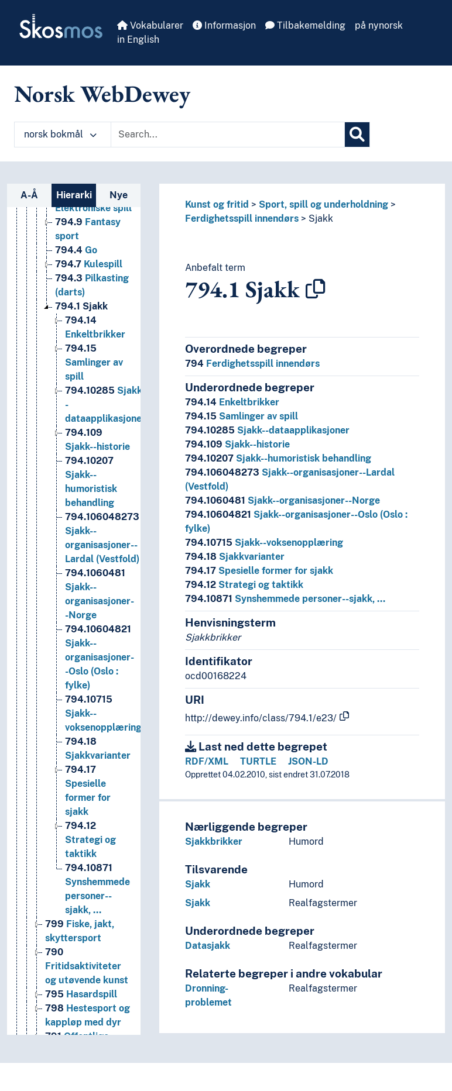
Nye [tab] (118, 195)
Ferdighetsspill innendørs (242, 218)
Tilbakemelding (305, 25)
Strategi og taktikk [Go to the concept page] (90, 839)
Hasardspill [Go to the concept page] (81, 994)
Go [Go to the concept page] (76, 250)
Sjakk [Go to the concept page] (81, 306)
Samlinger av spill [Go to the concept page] (94, 362)
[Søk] (357, 134)
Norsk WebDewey (102, 93)
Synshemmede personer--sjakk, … (285, 598)
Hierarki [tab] (74, 195)
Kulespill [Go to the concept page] (88, 264)
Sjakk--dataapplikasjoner (267, 430)
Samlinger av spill (241, 416)
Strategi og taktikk (244, 584)
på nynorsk (379, 25)
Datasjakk (207, 945)
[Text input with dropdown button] (228, 134)
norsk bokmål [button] (60, 134)
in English (138, 39)
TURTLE (258, 761)
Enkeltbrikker (232, 402)
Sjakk (321, 218)
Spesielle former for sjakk (259, 570)
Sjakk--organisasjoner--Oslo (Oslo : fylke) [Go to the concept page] (99, 657)
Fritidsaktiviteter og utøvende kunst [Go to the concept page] (86, 966)
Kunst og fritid (217, 204)
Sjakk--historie (237, 444)
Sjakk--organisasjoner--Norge (282, 500)
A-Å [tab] (29, 195)
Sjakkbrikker (213, 841)
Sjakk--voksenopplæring (264, 542)
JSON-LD (308, 761)
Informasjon (224, 25)
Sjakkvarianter (235, 556)
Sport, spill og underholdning (323, 204)
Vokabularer (150, 25)
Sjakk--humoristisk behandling (278, 458)
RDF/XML (206, 761)
